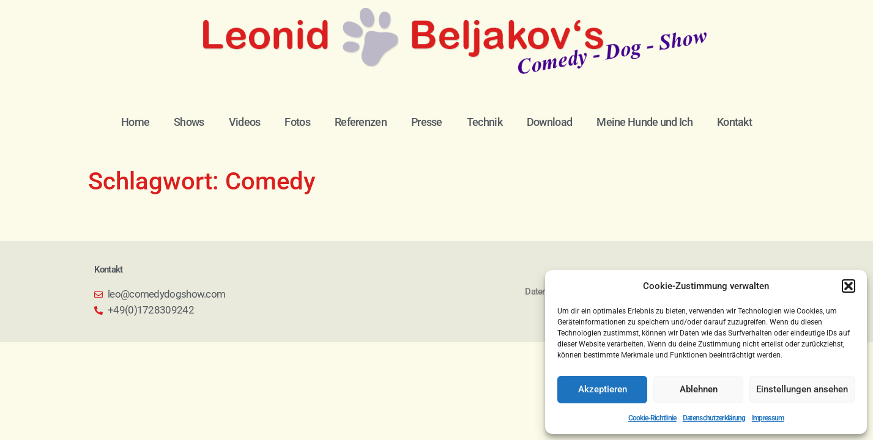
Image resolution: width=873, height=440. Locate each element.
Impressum (768, 418)
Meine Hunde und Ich (644, 122)
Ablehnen (699, 389)
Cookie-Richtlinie (652, 418)
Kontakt (734, 122)
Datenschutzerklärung (714, 418)
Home (135, 122)
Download (549, 122)
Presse (426, 122)
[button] (848, 286)
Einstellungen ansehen (802, 389)
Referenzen (361, 122)
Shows (189, 122)
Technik (484, 122)
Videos (245, 122)
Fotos (297, 122)
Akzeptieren (602, 389)
